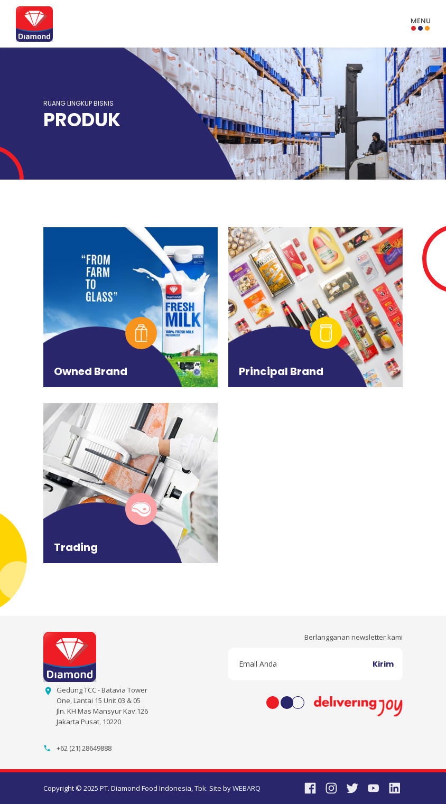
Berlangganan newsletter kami (353, 637)
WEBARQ (247, 788)
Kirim (383, 664)
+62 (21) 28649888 (84, 748)
